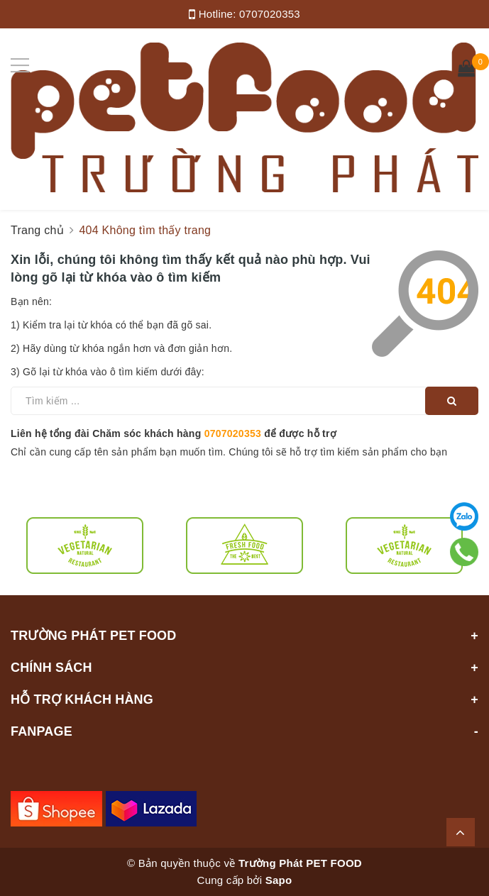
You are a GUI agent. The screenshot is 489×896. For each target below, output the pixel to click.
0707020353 (269, 14)
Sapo (278, 880)
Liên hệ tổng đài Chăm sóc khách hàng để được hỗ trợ (173, 433)
